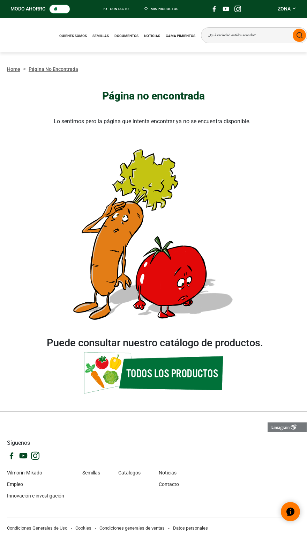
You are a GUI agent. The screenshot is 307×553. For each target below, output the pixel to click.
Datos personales (190, 528)
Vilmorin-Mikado (24, 472)
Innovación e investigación (35, 496)
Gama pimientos (180, 36)
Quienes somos (73, 36)
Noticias (152, 36)
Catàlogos (129, 472)
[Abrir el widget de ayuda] (290, 511)
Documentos (126, 36)
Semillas (100, 36)
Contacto (169, 484)
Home (13, 69)
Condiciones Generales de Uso (37, 528)
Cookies (83, 528)
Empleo (15, 484)
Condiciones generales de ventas (132, 528)
